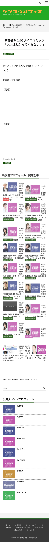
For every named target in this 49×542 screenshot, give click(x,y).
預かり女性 (21, 460)
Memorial (20, 482)
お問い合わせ (39, 527)
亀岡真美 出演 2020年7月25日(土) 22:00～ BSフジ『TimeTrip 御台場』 (35, 356)
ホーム (8, 525)
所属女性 (20, 417)
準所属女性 (29, 337)
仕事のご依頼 (17, 530)
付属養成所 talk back (23, 527)
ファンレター (31, 530)
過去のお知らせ (8, 319)
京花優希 (7, 163)
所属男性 (20, 406)
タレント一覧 (21, 492)
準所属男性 (21, 427)
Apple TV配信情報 (31, 200)
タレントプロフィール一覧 (34, 525)
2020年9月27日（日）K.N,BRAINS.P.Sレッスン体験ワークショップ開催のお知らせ (13, 356)
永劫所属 (20, 471)
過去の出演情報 (8, 54)
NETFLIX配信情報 (31, 220)
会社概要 (18, 525)
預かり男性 (21, 449)
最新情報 (6, 200)
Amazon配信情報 (8, 220)
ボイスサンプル (8, 241)
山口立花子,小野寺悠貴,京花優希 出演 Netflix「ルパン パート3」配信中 (35, 236)
